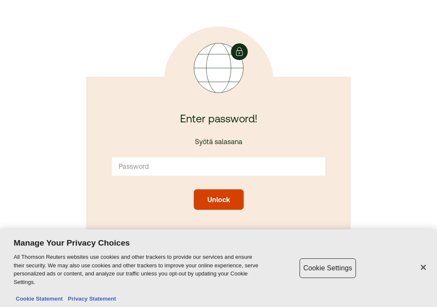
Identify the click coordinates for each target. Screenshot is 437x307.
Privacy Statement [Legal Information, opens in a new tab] (90, 299)
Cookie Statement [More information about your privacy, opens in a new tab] (39, 299)
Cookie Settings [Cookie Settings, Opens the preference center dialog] (327, 268)
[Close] (423, 267)
